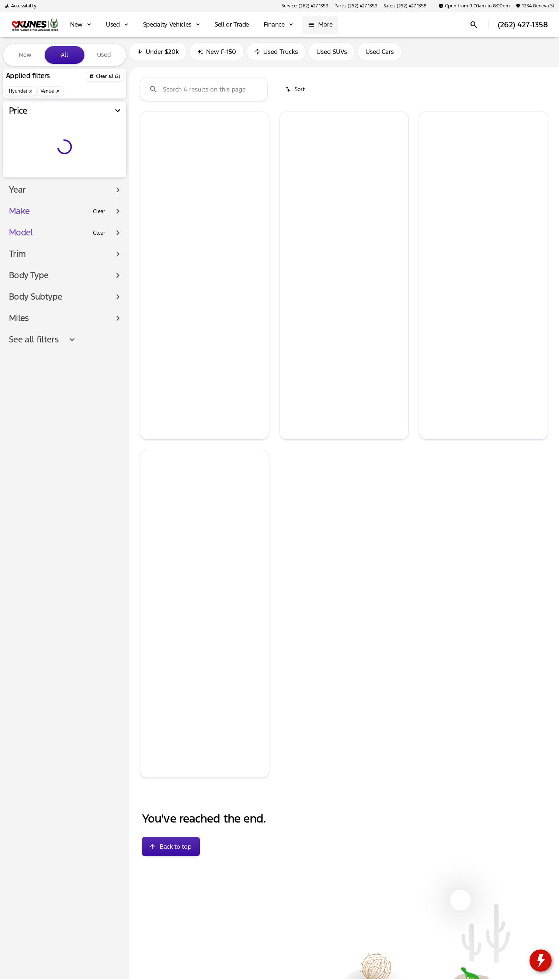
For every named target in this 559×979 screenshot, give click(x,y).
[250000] (100, 176)
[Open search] (474, 25)
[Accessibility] (20, 5)
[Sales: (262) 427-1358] (405, 5)
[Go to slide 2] (192, 202)
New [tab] (25, 55)
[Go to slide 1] (181, 202)
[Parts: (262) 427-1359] (356, 5)
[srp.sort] (295, 93)
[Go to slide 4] (214, 202)
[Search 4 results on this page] (204, 93)
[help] (151, 293)
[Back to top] (171, 849)
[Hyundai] (21, 91)
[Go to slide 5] (225, 202)
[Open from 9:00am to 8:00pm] (474, 5)
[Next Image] (258, 163)
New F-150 (216, 55)
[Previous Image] (150, 163)
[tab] (175, 260)
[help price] (151, 305)
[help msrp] (151, 280)
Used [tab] (104, 55)
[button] (149, 163)
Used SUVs (331, 55)
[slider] (17, 138)
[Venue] (50, 91)
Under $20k (158, 55)
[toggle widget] (541, 960)
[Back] (104, 76)
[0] (23, 176)
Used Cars (379, 55)
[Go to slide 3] (203, 202)
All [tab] (64, 55)
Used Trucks (276, 55)
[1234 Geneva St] (535, 5)
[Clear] (99, 226)
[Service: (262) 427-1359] (305, 5)
